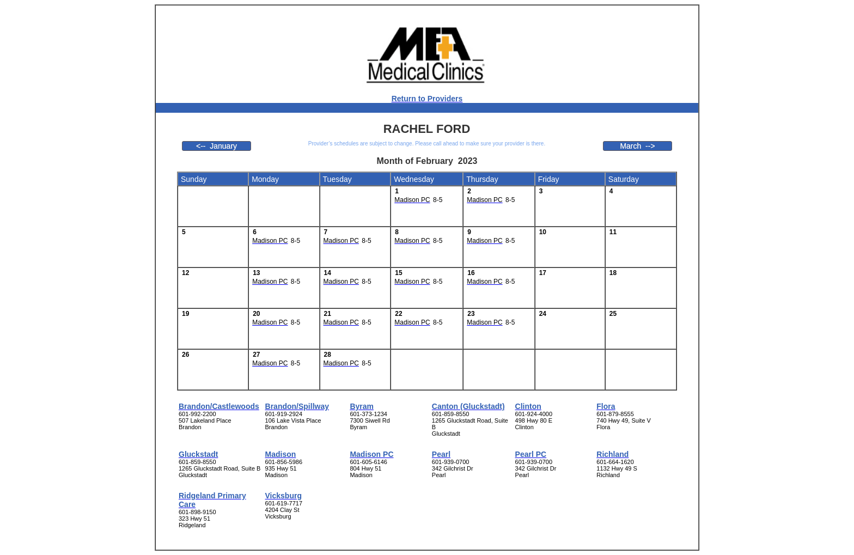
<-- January (216, 146)
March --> (637, 146)
